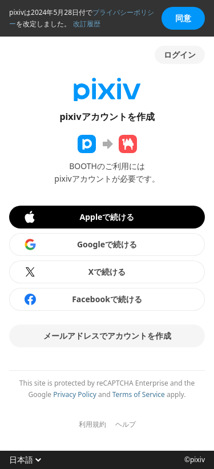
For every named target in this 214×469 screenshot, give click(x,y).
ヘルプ (125, 424)
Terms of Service (138, 394)
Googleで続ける (80, 244)
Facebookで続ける (82, 299)
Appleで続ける (78, 217)
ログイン (180, 54)
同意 (183, 18)
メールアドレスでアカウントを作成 (107, 335)
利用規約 (92, 424)
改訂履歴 (86, 24)
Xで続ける (74, 272)
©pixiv (194, 459)
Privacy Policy (74, 394)
